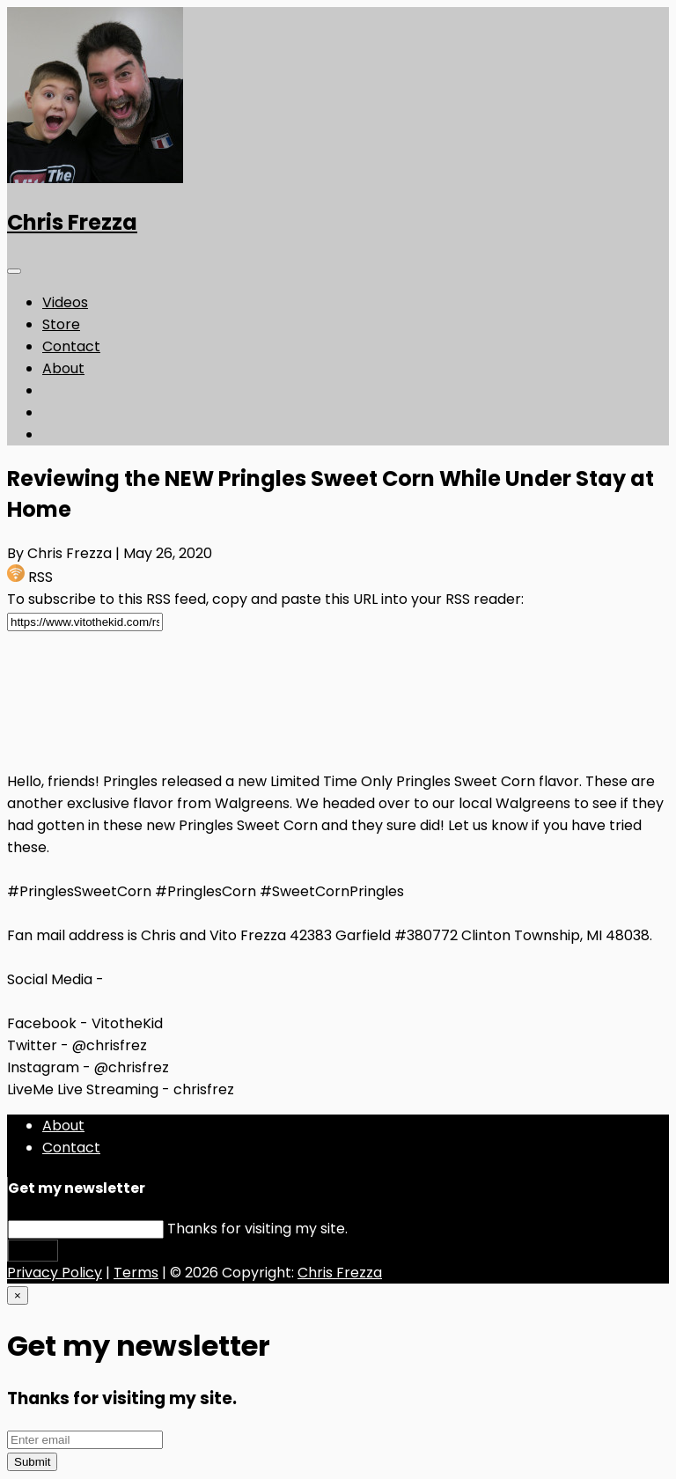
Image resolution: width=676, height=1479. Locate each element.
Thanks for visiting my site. (257, 1228)
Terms (136, 1272)
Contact (71, 346)
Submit (33, 1250)
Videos (65, 302)
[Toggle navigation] (14, 271)
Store (61, 324)
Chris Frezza (72, 222)
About (63, 368)
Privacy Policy (54, 1272)
